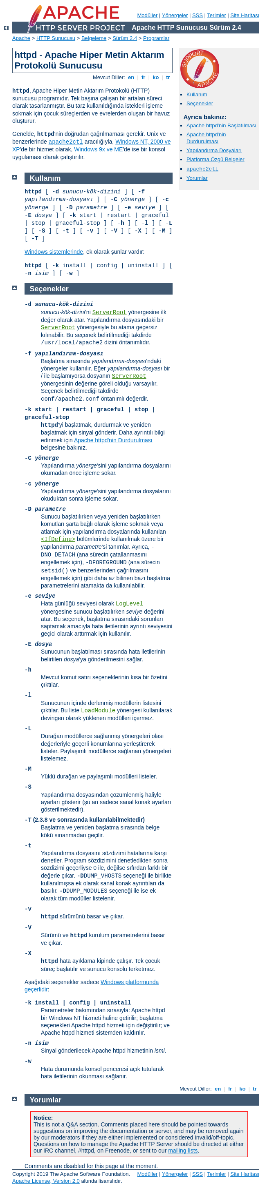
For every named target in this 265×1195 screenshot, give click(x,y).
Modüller (147, 15)
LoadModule (98, 710)
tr (168, 77)
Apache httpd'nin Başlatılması (221, 125)
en (130, 77)
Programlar (156, 38)
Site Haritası (244, 15)
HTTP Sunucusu (55, 38)
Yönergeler (175, 15)
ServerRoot (109, 312)
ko (155, 77)
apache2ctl (66, 142)
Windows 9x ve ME (98, 149)
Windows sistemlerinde (54, 251)
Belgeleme (93, 38)
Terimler (216, 15)
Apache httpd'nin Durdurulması (206, 137)
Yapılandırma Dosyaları (214, 150)
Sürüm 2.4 (124, 38)
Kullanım (196, 94)
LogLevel (129, 604)
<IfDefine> (58, 539)
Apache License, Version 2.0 (46, 1181)
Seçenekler (199, 103)
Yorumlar (197, 178)
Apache (21, 38)
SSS (197, 15)
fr (143, 77)
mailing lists (183, 1150)
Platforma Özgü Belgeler (215, 159)
